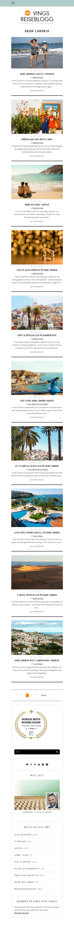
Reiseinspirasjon (25, 889)
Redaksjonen (38, 77)
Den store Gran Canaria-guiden (37, 401)
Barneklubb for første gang (37, 139)
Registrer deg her (21, 913)
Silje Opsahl (38, 536)
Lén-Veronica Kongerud (38, 404)
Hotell (18, 848)
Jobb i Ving (21, 855)
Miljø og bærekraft (27, 868)
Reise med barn (24, 882)
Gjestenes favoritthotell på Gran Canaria (37, 532)
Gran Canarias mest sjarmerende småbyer (37, 660)
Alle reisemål (23, 835)
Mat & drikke (22, 862)
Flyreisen (20, 841)
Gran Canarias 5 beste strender (37, 74)
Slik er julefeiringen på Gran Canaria (37, 270)
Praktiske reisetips (26, 875)
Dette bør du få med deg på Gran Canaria (37, 466)
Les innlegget (37, 90)
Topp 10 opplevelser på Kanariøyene (37, 335)
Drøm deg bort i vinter (37, 205)
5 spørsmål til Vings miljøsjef (37, 812)
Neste (43, 695)
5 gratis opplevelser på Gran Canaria (37, 595)
